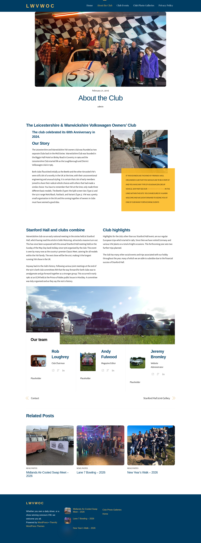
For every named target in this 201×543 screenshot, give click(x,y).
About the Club (104, 5)
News (28, 468)
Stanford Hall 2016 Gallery (156, 398)
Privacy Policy (166, 5)
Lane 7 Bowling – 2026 (91, 472)
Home (90, 5)
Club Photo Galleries (143, 5)
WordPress (43, 522)
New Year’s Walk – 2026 (142, 472)
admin (100, 107)
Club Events (123, 5)
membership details (156, 189)
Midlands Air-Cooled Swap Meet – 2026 (85, 510)
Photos (34, 468)
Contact (35, 398)
